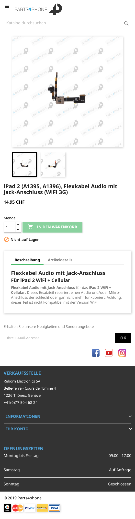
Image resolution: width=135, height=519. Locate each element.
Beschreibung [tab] (27, 259)
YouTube (109, 353)
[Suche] (67, 23)
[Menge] (9, 227)
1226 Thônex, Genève (22, 395)
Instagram (122, 353)
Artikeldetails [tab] (60, 259)
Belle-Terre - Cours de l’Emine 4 (30, 388)
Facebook (96, 353)
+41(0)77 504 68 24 (21, 402)
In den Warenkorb (52, 227)
